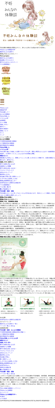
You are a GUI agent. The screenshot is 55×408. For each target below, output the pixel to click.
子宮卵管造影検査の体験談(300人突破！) (12, 332)
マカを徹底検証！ (5, 64)
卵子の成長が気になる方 (7, 164)
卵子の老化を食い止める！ (8, 168)
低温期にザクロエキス (7, 60)
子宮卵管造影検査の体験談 (8, 141)
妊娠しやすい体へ (5, 342)
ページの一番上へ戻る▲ (7, 326)
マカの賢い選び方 (5, 187)
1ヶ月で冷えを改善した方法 (8, 178)
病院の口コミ (4, 340)
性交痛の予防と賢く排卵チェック (10, 176)
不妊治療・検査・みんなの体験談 (10, 330)
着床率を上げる (5, 174)
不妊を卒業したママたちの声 (9, 338)
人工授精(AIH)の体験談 (7, 143)
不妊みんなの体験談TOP (7, 49)
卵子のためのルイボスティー (9, 62)
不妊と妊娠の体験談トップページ (10, 388)
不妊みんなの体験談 (6, 390)
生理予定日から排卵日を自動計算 (10, 182)
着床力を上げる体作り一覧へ (9, 323)
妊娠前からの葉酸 (5, 166)
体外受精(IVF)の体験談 (7, 145)
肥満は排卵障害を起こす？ (8, 180)
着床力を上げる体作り (7, 51)
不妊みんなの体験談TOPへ (8, 394)
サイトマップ (4, 392)
